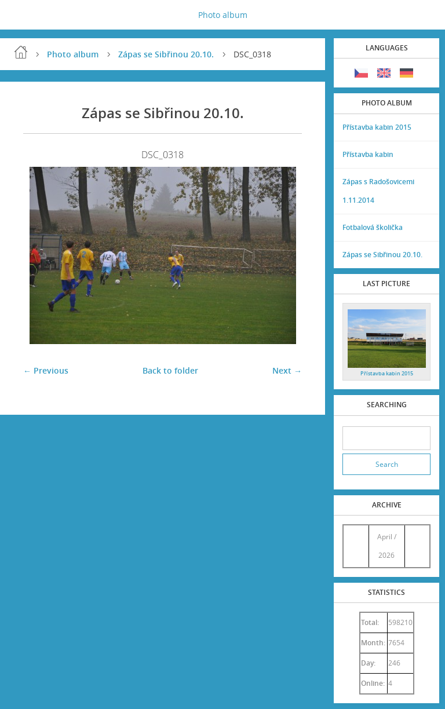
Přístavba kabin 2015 (376, 127)
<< (356, 546)
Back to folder (170, 370)
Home (20, 52)
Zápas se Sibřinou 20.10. (166, 54)
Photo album (222, 14)
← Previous (45, 370)
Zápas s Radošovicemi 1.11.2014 (378, 191)
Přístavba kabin (367, 154)
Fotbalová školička (372, 227)
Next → (287, 370)
